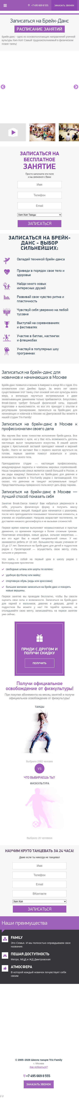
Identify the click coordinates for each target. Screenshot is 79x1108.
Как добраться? (39, 1067)
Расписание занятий (39, 29)
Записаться (39, 223)
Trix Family (55, 1059)
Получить (40, 663)
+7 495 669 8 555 (39, 5)
